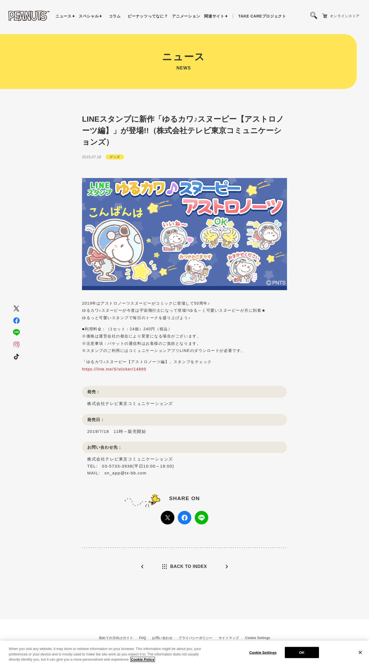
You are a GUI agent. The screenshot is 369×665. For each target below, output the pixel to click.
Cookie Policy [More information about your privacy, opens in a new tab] (142, 660)
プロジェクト (262, 16)
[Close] (360, 653)
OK (301, 653)
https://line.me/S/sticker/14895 (114, 366)
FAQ (142, 638)
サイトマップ (229, 638)
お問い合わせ (162, 638)
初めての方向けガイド (116, 638)
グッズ (115, 154)
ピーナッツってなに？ (148, 16)
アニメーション (186, 16)
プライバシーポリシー (195, 638)
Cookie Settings (257, 638)
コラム (115, 16)
